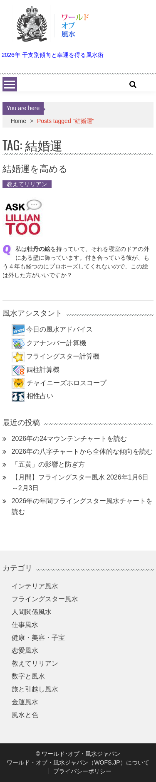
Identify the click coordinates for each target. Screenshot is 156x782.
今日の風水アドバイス (59, 329)
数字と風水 (28, 676)
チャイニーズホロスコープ (66, 382)
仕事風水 (25, 624)
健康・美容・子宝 (38, 637)
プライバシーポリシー (82, 771)
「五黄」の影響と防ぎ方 (48, 464)
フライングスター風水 (45, 598)
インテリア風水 (35, 586)
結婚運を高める (35, 168)
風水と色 (25, 714)
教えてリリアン (27, 184)
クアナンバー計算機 (56, 343)
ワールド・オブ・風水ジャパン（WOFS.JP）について (78, 762)
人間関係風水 (32, 611)
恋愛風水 (25, 650)
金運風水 (25, 702)
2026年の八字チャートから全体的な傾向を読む (82, 451)
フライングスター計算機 (62, 356)
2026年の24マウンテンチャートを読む (69, 438)
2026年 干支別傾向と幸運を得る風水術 (53, 55)
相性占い (40, 395)
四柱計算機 (42, 369)
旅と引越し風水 (35, 689)
